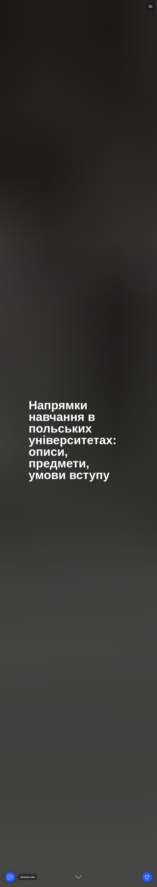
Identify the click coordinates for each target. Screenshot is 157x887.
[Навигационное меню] (150, 6)
